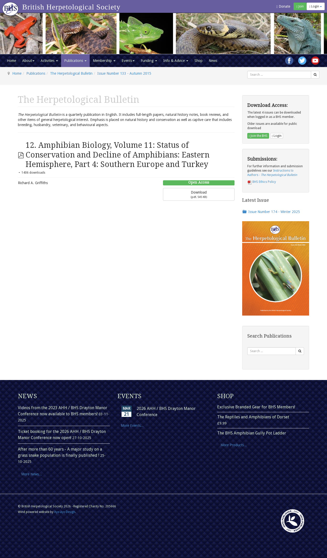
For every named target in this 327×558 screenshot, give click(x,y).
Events (128, 61)
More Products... (233, 445)
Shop (198, 61)
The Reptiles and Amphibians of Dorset (253, 417)
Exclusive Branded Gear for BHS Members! (256, 407)
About (28, 61)
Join (299, 6)
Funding (149, 61)
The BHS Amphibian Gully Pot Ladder (251, 433)
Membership (104, 61)
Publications (75, 61)
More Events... (132, 425)
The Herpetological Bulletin (71, 73)
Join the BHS (258, 136)
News (213, 61)
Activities (49, 61)
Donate (283, 6)
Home (11, 61)
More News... (31, 474)
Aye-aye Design (64, 512)
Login (315, 6)
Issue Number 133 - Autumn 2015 (124, 73)
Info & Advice (175, 61)
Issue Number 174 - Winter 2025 (274, 212)
